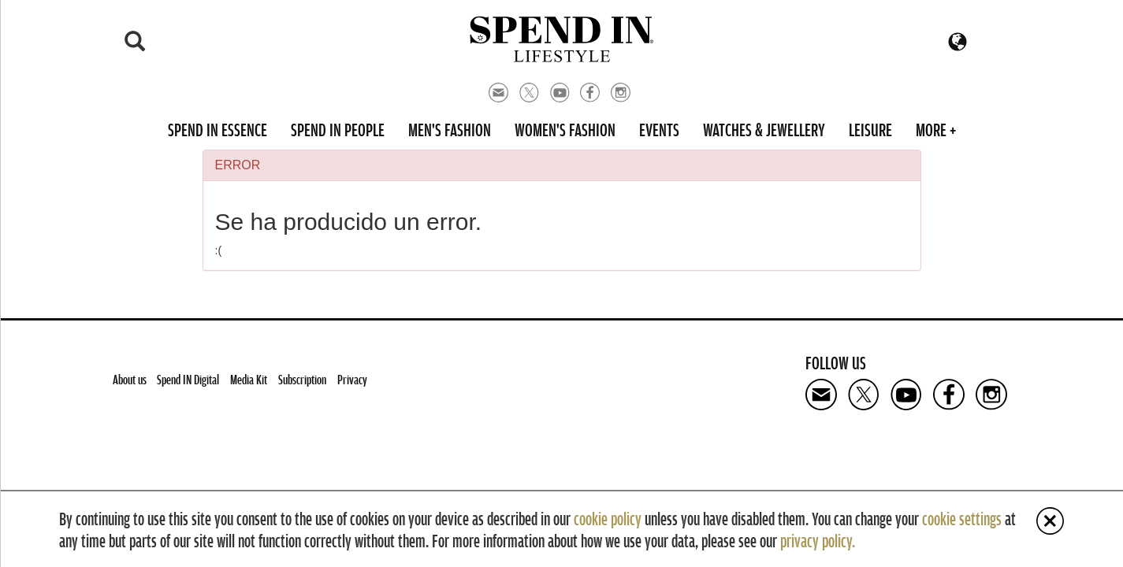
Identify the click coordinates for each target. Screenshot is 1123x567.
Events (659, 129)
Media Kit (248, 379)
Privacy (352, 379)
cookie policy (607, 518)
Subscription (302, 379)
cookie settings (962, 518)
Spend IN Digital (188, 379)
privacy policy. (817, 540)
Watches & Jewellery (764, 129)
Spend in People (338, 129)
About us (130, 379)
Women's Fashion (565, 129)
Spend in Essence (217, 129)
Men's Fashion (449, 129)
